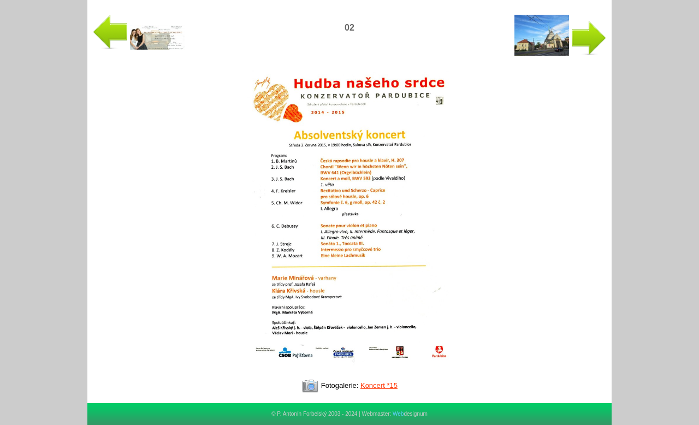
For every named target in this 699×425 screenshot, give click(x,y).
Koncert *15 (379, 385)
